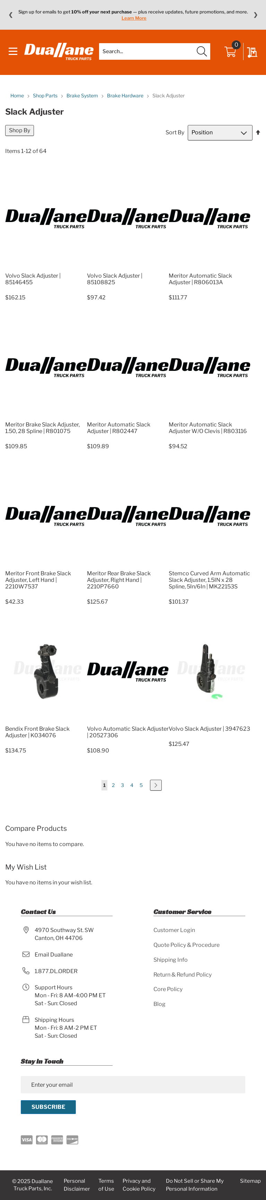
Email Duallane (54, 954)
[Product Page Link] (46, 267)
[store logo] (59, 51)
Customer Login (174, 930)
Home (17, 95)
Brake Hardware (125, 95)
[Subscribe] (48, 1107)
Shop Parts (46, 95)
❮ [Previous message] (10, 15)
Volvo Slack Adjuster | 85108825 (114, 279)
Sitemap (250, 1181)
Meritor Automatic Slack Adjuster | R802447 (118, 427)
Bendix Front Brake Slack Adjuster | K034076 (37, 732)
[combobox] (155, 51)
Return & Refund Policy (182, 974)
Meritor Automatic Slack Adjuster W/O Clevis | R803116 (208, 427)
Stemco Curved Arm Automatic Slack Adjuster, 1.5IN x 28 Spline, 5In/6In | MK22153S (209, 580)
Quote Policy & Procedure (186, 945)
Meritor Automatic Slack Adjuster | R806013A (200, 279)
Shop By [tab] (19, 130)
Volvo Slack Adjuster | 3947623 (209, 729)
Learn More (134, 18)
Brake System (82, 95)
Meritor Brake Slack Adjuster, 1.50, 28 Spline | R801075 (42, 427)
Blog (159, 1004)
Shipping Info (170, 960)
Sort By (175, 132)
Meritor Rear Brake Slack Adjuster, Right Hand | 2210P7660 (119, 580)
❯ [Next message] (255, 15)
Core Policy (168, 989)
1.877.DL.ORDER (56, 971)
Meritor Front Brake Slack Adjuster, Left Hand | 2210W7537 (38, 580)
